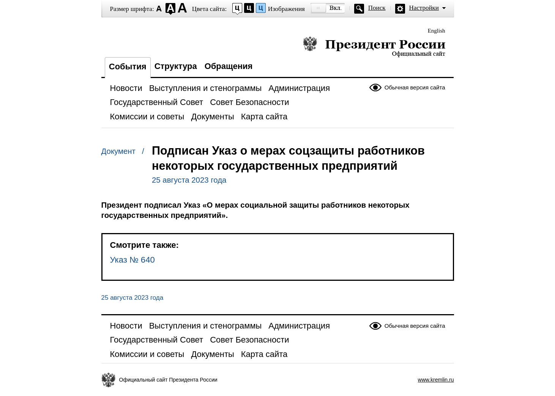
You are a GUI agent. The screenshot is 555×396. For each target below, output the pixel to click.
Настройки (424, 7)
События (128, 66)
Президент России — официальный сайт (374, 46)
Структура (176, 66)
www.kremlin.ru (436, 380)
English (436, 31)
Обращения (229, 66)
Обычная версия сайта (415, 87)
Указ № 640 (132, 260)
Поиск (377, 7)
